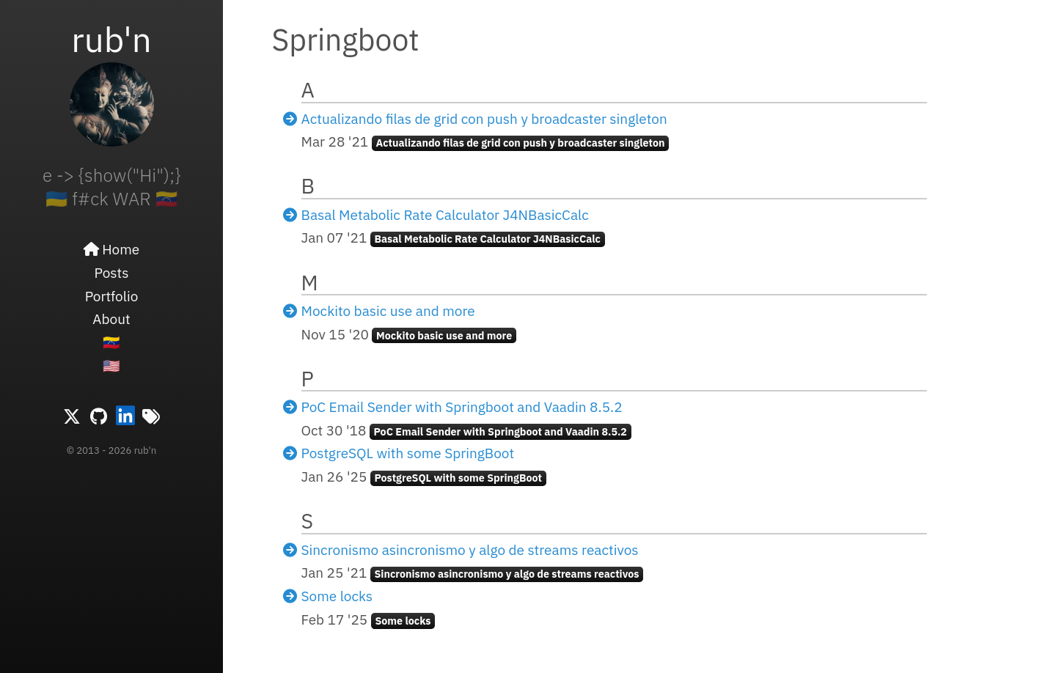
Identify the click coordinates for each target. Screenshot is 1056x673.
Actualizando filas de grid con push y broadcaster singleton (484, 119)
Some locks (337, 596)
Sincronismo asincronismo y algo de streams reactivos (470, 550)
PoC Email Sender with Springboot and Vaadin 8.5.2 (462, 407)
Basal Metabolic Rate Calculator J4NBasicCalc (445, 215)
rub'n (111, 39)
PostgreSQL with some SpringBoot (408, 453)
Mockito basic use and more (388, 311)
